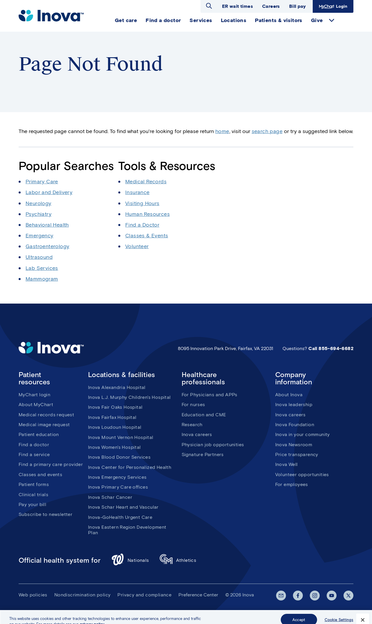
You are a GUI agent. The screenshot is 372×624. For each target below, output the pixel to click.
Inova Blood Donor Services (119, 457)
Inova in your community (302, 434)
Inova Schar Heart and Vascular (123, 507)
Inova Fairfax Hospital (112, 417)
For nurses (193, 404)
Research (192, 424)
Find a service (34, 454)
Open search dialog (209, 6)
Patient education (39, 434)
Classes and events (40, 474)
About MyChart (36, 404)
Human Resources (147, 214)
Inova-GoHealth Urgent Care (120, 517)
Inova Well (286, 464)
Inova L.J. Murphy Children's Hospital (129, 397)
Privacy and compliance (144, 595)
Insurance (137, 192)
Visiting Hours (142, 203)
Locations (233, 20)
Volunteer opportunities (302, 474)
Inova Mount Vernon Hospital (120, 437)
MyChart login (34, 394)
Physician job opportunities (213, 444)
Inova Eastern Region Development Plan (127, 529)
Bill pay (297, 6)
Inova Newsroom (293, 444)
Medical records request (46, 414)
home (222, 131)
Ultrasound (39, 257)
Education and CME (204, 414)
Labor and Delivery (49, 192)
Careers (271, 6)
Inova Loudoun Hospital (115, 427)
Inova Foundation (294, 424)
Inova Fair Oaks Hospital (115, 407)
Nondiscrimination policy (82, 595)
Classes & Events (146, 235)
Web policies (33, 595)
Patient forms (34, 484)
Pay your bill (32, 504)
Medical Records (146, 181)
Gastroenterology (47, 246)
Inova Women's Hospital (114, 447)
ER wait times (237, 6)
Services (200, 20)
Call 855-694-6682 (330, 348)
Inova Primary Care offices (118, 487)
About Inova (289, 394)
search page (267, 131)
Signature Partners (203, 454)
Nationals (130, 560)
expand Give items (331, 20)
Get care (126, 20)
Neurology (38, 203)
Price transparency (296, 454)
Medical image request (44, 424)
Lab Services (42, 268)
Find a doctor (163, 20)
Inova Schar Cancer (110, 497)
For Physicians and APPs (209, 394)
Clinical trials (33, 494)
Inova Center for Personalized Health (129, 467)
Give (317, 20)
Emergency (39, 235)
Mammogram (42, 279)
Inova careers (197, 434)
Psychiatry (38, 214)
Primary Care (42, 181)
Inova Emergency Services (117, 477)
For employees (291, 484)
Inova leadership (293, 404)
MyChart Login (333, 6)
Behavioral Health (47, 225)
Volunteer (137, 246)
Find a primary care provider (51, 464)
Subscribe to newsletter (45, 514)
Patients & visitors (278, 20)
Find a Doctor (142, 225)
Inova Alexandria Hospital (117, 387)
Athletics (178, 560)
